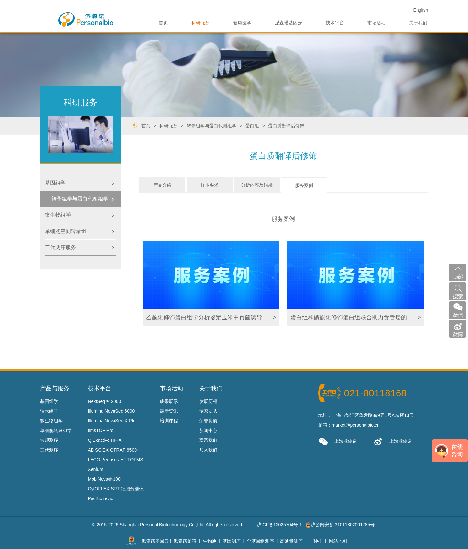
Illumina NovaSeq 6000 (111, 411)
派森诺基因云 (288, 22)
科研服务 (200, 22)
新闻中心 (208, 430)
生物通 (209, 540)
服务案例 (304, 185)
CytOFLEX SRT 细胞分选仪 (116, 488)
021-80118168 (375, 393)
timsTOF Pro (101, 430)
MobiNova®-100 (104, 479)
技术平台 (335, 22)
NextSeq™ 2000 (104, 401)
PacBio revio (101, 498)
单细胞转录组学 (56, 430)
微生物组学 (58, 215)
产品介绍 (162, 185)
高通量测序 (291, 540)
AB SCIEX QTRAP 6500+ (114, 449)
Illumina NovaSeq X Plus (113, 420)
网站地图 (338, 540)
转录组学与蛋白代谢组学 (79, 198)
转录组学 (49, 411)
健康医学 (242, 22)
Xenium (95, 469)
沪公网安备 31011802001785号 (340, 524)
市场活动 (376, 22)
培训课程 (169, 420)
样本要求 (210, 185)
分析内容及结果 (257, 185)
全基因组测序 (260, 540)
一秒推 (315, 540)
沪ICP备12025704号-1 (279, 524)
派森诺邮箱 (185, 540)
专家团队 (208, 411)
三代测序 (49, 449)
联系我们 (208, 440)
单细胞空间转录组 (65, 231)
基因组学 (55, 183)
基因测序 (232, 540)
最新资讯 (169, 411)
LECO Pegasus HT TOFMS (115, 459)
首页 (163, 22)
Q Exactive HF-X (105, 440)
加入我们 (208, 449)
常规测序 (49, 440)
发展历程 (208, 401)
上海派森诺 (337, 441)
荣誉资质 (208, 420)
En (420, 10)
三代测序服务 (60, 247)
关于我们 (418, 22)
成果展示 (169, 401)
